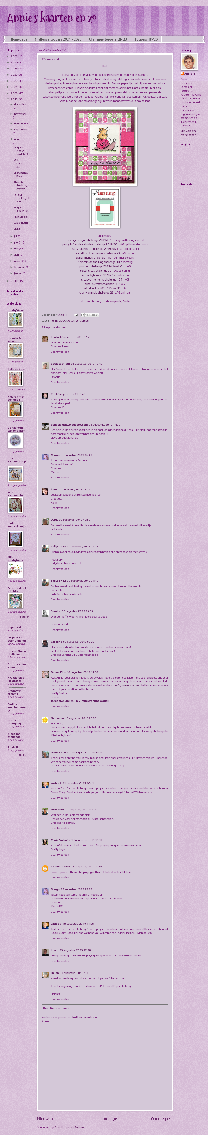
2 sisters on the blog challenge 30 (99, 262)
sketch (70, 320)
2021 (14, 86)
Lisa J (54, 950)
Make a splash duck (19, 163)
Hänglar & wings (14, 339)
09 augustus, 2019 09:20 (79, 641)
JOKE (54, 519)
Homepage (19, 39)
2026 (14, 56)
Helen (55, 972)
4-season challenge (14, 735)
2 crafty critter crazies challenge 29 (98, 253)
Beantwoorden (60, 351)
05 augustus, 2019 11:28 (76, 336)
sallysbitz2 (58, 546)
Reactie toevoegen (56, 1007)
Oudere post (162, 1118)
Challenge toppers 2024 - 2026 (58, 39)
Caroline (56, 641)
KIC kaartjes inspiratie (16, 679)
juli (16, 236)
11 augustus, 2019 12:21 (78, 782)
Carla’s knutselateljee (17, 526)
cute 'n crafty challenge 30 (102, 283)
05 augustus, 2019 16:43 (76, 454)
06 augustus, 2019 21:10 (82, 580)
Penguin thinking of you (21, 198)
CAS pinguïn (21, 222)
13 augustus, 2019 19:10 (87, 839)
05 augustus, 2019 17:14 (74, 489)
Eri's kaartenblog (16, 494)
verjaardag (82, 320)
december (20, 104)
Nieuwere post (50, 1118)
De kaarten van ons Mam (16, 429)
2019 (14, 99)
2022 (14, 80)
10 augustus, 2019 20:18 (87, 752)
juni (16, 242)
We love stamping (14, 722)
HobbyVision (16, 310)
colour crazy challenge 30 (96, 270)
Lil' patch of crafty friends (17, 639)
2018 (14, 280)
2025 (14, 62)
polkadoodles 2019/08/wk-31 (102, 288)
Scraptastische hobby (17, 589)
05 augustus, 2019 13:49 (86, 363)
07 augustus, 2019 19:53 (77, 611)
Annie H (189, 73)
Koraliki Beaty (60, 866)
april (17, 254)
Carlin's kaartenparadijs (17, 707)
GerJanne (57, 718)
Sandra (56, 611)
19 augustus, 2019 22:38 (75, 950)
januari (18, 273)
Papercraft (15, 627)
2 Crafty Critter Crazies (125, 685)
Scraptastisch (60, 363)
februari (19, 266)
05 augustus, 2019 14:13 (72, 394)
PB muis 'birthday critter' (20, 185)
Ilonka (55, 336)
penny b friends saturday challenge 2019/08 (90, 244)
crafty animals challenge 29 (96, 292)
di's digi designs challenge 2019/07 (89, 240)
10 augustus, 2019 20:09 (80, 718)
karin (54, 489)
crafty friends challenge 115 (94, 257)
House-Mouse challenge (17, 652)
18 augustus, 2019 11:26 (78, 923)
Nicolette (57, 809)
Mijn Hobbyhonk (15, 558)
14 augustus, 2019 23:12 (76, 889)
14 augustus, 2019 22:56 (86, 866)
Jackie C (56, 782)
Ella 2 (17, 228)
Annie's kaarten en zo (52, 17)
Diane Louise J (60, 752)
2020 (14, 93)
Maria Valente (60, 839)
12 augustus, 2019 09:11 (80, 809)
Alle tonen (24, 617)
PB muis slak (21, 216)
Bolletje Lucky (17, 368)
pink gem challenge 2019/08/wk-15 (102, 266)
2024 (14, 68)
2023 (14, 74)
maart (18, 260)
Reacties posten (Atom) (69, 1127)
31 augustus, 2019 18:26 (75, 972)
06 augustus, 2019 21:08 (82, 546)
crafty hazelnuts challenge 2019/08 (93, 248)
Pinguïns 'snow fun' (21, 209)
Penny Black (58, 320)
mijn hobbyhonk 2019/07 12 (98, 275)
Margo (55, 454)
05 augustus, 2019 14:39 (104, 424)
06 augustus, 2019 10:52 (74, 519)
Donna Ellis (58, 672)
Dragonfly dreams (14, 692)
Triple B (13, 747)
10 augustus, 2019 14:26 (82, 672)
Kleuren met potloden (16, 398)
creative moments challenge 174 (102, 279)
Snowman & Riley (21, 174)
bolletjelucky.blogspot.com (69, 424)
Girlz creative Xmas (17, 665)
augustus (20, 138)
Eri (53, 394)
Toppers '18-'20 (146, 39)
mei (16, 248)
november (20, 113)
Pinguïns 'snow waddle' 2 (21, 151)
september (20, 129)
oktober (19, 123)
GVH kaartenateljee (17, 461)
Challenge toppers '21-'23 (108, 39)
